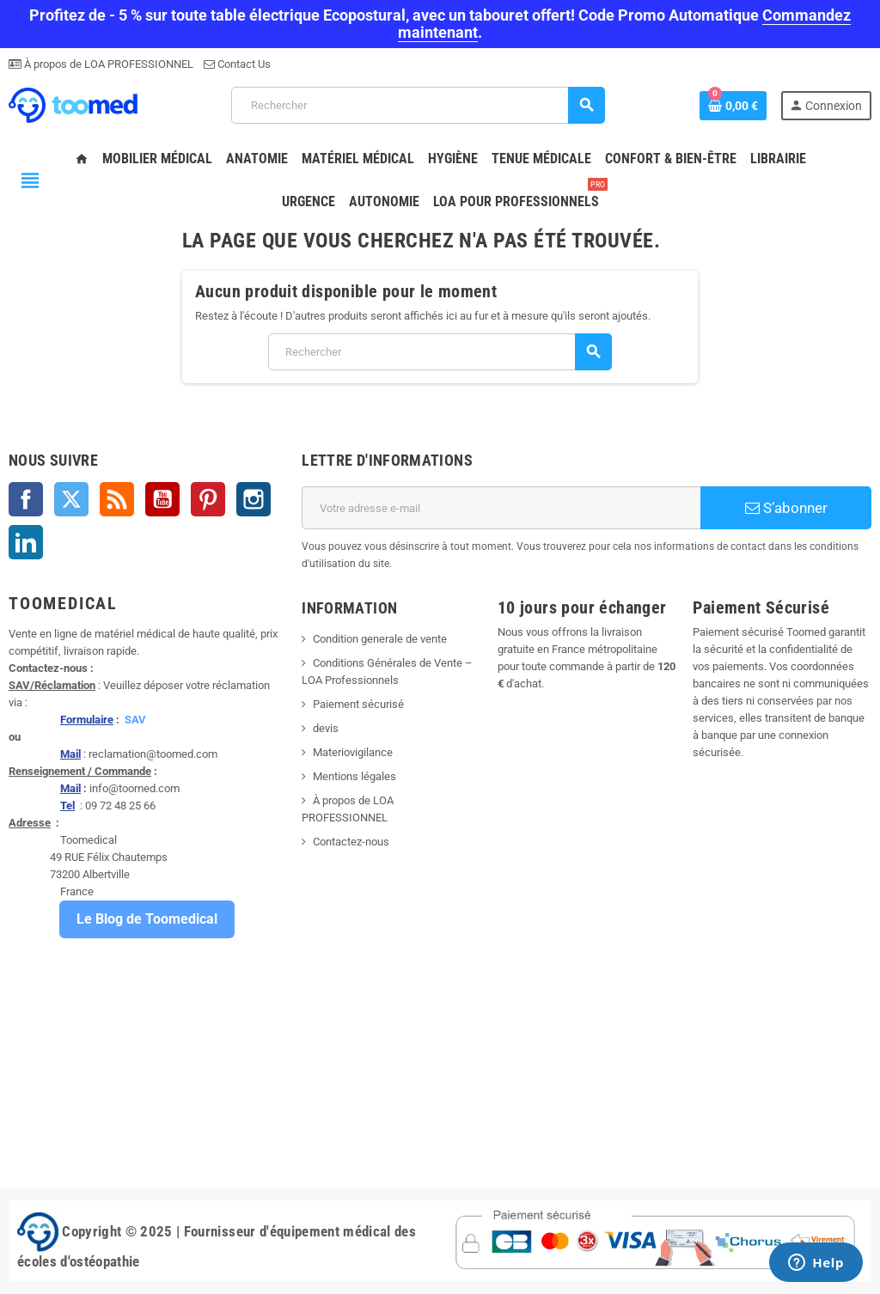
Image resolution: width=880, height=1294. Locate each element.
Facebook (26, 499)
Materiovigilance (353, 752)
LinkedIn (26, 542)
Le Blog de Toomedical (146, 919)
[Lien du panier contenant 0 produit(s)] (733, 105)
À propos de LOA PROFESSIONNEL (107, 64)
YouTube (162, 499)
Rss (117, 499)
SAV (135, 719)
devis (326, 728)
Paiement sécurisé (358, 704)
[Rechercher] (417, 105)
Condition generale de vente (380, 638)
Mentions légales (354, 776)
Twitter (71, 499)
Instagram (253, 499)
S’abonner (786, 507)
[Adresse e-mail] (501, 507)
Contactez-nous (351, 841)
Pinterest (208, 499)
